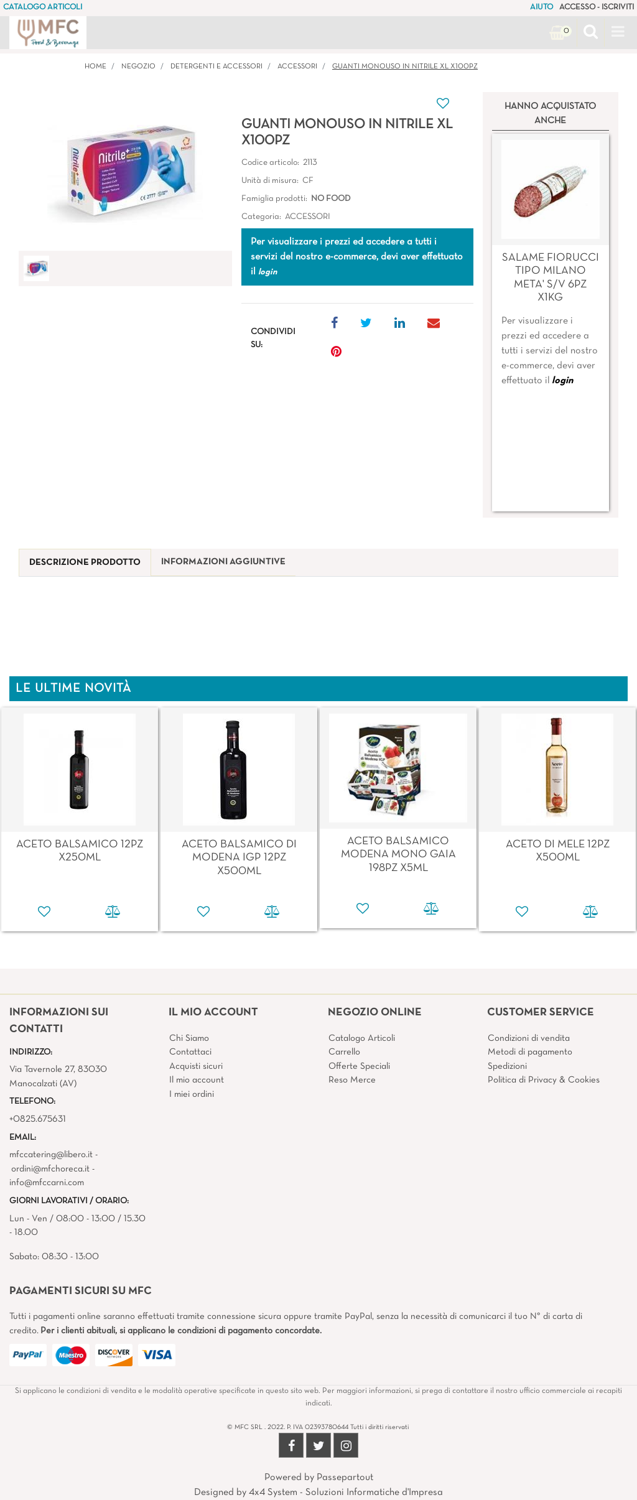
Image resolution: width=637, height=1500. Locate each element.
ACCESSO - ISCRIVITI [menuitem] (596, 7)
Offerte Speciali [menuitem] (359, 1066)
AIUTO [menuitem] (541, 7)
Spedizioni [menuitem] (507, 1066)
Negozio (138, 66)
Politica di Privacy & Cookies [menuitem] (544, 1080)
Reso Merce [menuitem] (352, 1080)
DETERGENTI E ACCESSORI (216, 66)
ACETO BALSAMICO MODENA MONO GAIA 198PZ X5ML (398, 854)
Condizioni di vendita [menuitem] (529, 1038)
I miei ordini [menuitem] (191, 1094)
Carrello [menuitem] (344, 1052)
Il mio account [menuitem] (196, 1080)
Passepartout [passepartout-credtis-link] (345, 1477)
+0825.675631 (37, 1119)
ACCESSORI (297, 66)
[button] (125, 173)
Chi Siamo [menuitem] (189, 1038)
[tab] (85, 563)
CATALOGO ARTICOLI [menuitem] (42, 7)
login (562, 380)
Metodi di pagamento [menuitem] (530, 1052)
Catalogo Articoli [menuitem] (361, 1038)
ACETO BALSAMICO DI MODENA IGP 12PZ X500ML (239, 858)
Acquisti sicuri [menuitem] (196, 1066)
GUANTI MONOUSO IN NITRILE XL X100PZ (405, 66)
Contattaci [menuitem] (190, 1052)
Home (95, 66)
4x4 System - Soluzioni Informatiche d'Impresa (346, 1492)
